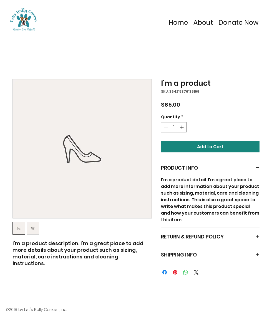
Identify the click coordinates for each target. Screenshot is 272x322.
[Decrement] (165, 127)
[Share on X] (196, 272)
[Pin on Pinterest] (175, 272)
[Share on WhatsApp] (185, 272)
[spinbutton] (174, 127)
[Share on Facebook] (164, 272)
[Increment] (182, 127)
